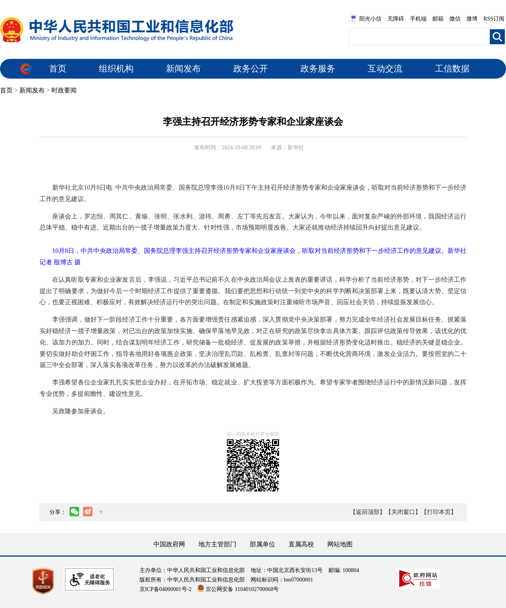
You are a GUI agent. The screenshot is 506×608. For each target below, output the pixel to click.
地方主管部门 (217, 544)
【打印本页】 (439, 512)
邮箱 (438, 19)
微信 (455, 19)
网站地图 (340, 544)
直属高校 (301, 544)
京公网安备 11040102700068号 (238, 589)
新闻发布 (183, 68)
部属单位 (262, 544)
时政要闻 (64, 90)
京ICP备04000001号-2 (165, 589)
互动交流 (385, 68)
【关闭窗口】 (403, 512)
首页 (57, 68)
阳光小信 (365, 19)
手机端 (418, 19)
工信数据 (452, 68)
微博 (472, 19)
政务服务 (317, 68)
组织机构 (116, 68)
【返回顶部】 (367, 512)
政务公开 (250, 68)
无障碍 (395, 19)
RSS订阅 (493, 19)
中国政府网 (169, 544)
